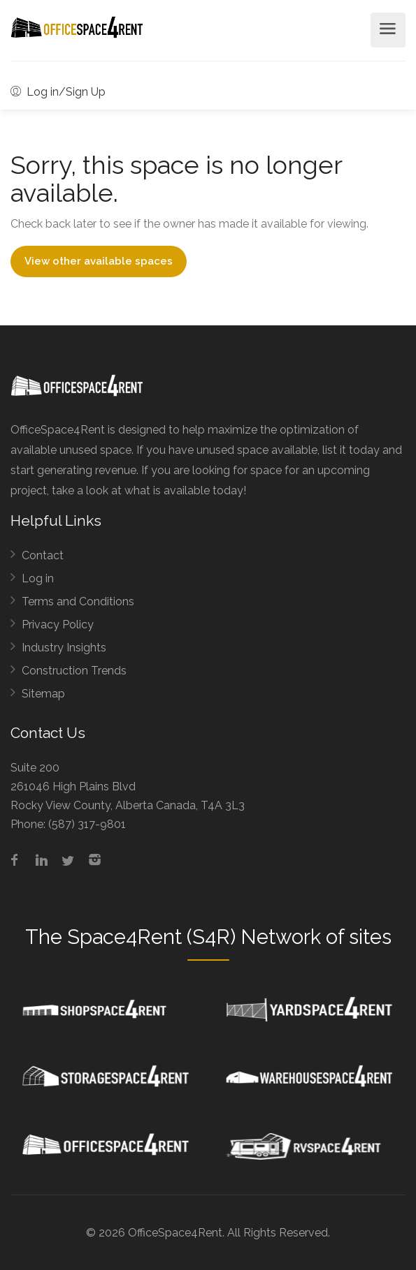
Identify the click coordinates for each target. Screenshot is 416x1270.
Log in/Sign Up (58, 91)
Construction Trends (74, 670)
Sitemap (43, 693)
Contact (43, 555)
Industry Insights (64, 647)
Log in (38, 578)
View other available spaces (98, 261)
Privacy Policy (58, 624)
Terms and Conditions (78, 601)
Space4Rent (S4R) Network (194, 937)
